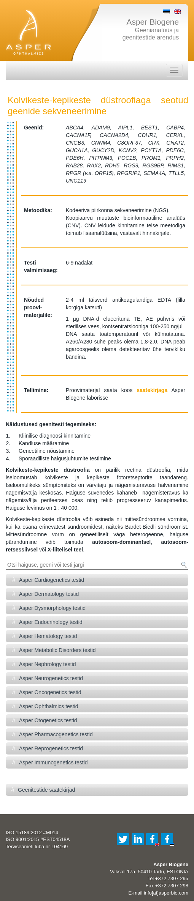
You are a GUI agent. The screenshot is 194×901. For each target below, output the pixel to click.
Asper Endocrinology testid (51, 622)
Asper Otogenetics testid (48, 720)
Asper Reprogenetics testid (51, 748)
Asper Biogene (152, 21)
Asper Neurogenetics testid (51, 678)
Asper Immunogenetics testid (53, 762)
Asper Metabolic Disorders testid (57, 650)
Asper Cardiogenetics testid (51, 580)
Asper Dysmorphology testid (52, 608)
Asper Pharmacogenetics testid (56, 734)
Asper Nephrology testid (47, 664)
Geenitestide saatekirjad (46, 790)
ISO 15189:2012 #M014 (32, 832)
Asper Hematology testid (48, 636)
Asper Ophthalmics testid (48, 706)
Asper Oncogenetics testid (50, 692)
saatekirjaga (152, 390)
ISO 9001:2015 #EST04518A (38, 839)
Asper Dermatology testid (49, 594)
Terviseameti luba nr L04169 (37, 846)
